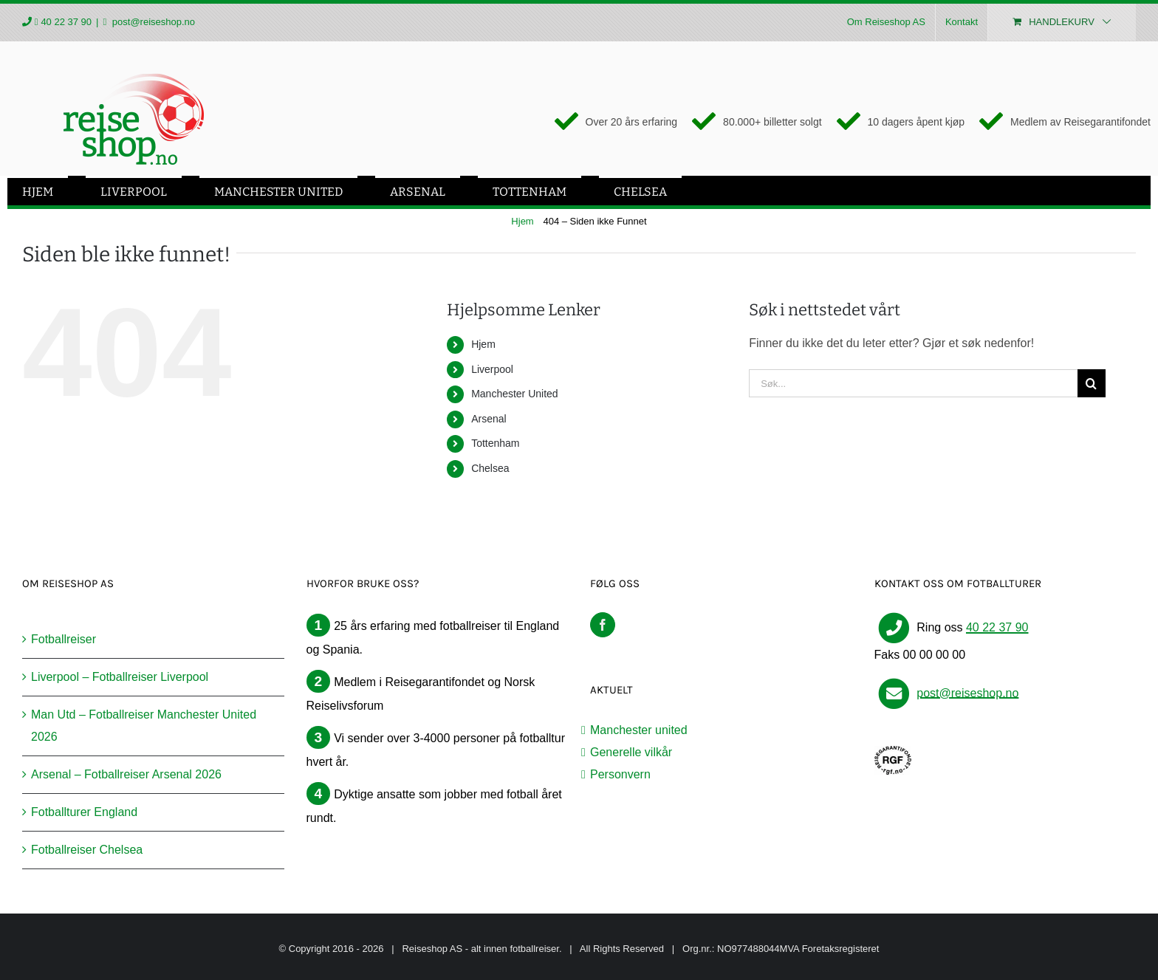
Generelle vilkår (631, 752)
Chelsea (490, 468)
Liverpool (492, 369)
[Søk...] (913, 383)
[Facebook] (602, 624)
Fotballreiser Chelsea (87, 849)
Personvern (620, 774)
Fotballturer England (84, 812)
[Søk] (1092, 383)
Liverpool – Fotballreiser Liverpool (119, 677)
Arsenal (488, 419)
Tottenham (495, 443)
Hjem (483, 344)
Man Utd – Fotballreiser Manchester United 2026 (143, 725)
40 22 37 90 (66, 21)
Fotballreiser (63, 639)
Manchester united (639, 730)
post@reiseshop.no (152, 21)
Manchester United (514, 394)
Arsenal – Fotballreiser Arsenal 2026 (126, 774)
